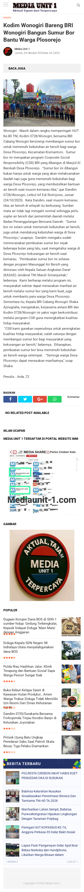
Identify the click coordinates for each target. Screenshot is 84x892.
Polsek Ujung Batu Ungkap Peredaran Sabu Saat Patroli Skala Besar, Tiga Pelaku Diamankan (28, 741)
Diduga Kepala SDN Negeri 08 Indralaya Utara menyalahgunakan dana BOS (28, 647)
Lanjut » (72, 861)
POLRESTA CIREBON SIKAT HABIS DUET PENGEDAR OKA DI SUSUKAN (50, 775)
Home (7, 17)
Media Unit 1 (53, 883)
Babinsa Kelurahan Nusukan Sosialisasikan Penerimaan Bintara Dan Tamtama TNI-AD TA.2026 (49, 796)
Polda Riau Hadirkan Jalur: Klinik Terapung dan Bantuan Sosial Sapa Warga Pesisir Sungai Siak (29, 671)
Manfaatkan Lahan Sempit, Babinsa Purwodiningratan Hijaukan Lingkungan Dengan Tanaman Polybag (49, 814)
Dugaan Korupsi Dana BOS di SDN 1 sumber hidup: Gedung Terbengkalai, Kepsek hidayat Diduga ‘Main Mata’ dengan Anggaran (30, 625)
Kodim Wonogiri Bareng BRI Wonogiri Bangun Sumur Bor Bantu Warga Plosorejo (38, 32)
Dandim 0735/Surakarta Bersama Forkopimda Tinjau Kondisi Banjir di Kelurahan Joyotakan (29, 718)
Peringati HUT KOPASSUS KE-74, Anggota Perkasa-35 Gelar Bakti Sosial (48, 830)
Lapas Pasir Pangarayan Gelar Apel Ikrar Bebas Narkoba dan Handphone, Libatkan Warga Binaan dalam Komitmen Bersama (50, 850)
